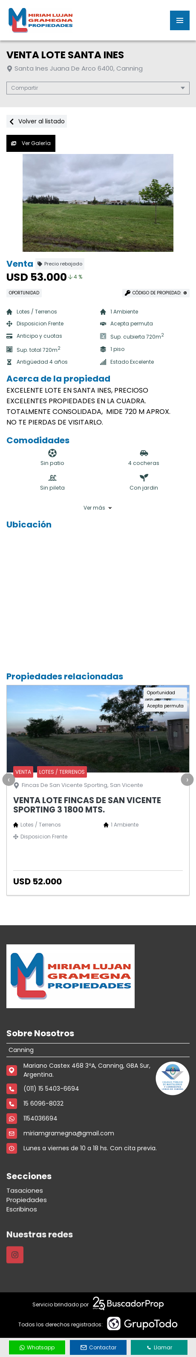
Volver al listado (37, 121)
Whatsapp (37, 1347)
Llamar (159, 1347)
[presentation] (8, 779)
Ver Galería (31, 143)
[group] (98, 203)
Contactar (98, 1347)
